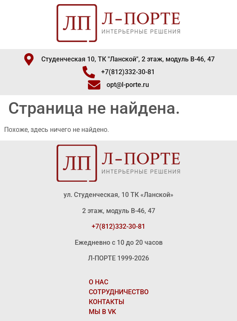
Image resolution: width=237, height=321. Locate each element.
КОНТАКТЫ (106, 302)
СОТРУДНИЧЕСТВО (119, 292)
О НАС (98, 282)
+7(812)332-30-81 (118, 226)
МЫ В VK (102, 312)
